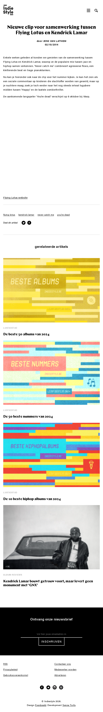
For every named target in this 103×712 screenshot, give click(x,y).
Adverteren (60, 675)
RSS (5, 664)
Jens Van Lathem (54, 41)
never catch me (46, 214)
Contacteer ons (62, 664)
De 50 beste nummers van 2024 (28, 416)
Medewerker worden (65, 669)
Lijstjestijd (10, 327)
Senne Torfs (69, 705)
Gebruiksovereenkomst (15, 675)
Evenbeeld (40, 705)
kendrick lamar (26, 214)
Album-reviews (12, 574)
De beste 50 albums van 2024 (26, 334)
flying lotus (9, 214)
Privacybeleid (10, 669)
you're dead (63, 214)
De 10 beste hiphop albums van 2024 (32, 499)
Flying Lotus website (15, 197)
